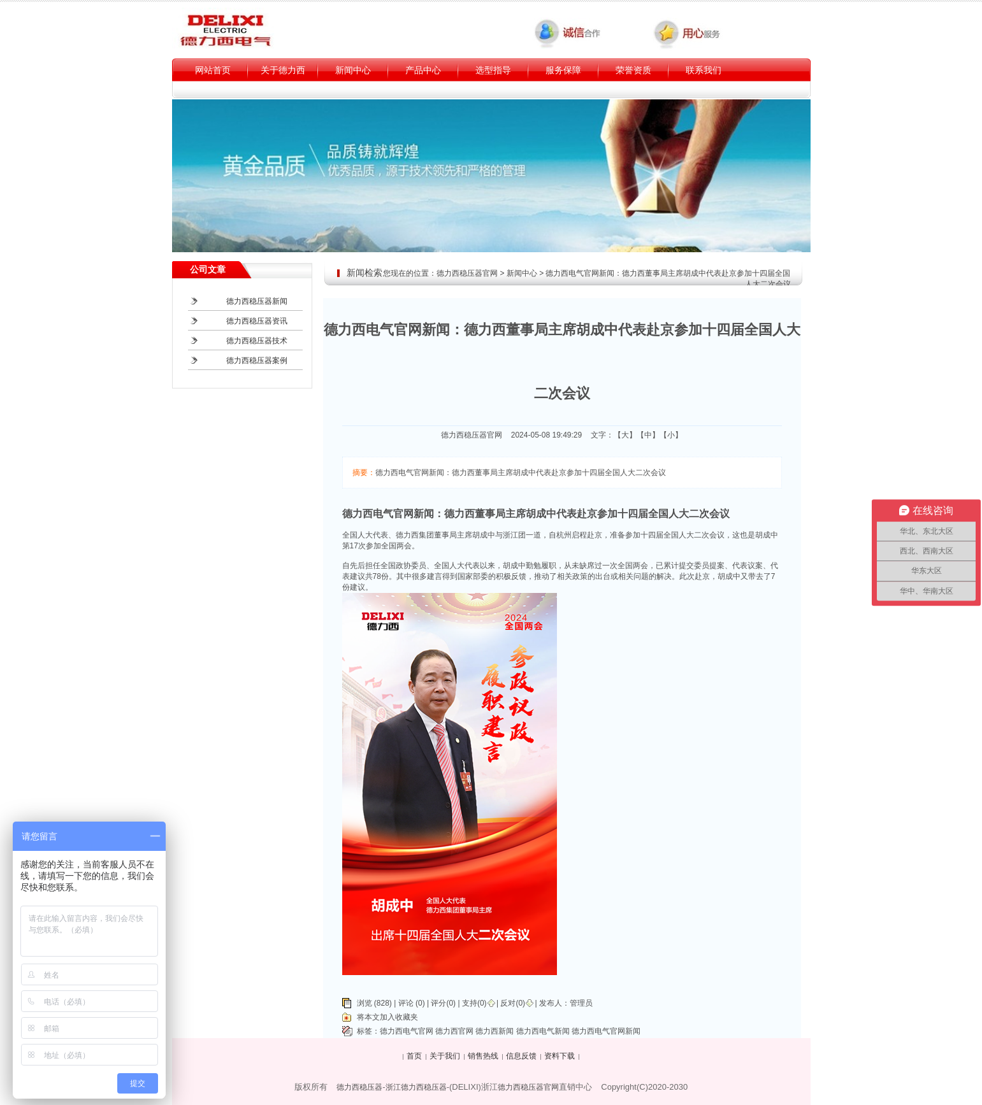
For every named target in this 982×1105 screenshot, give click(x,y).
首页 (414, 1056)
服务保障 (563, 70)
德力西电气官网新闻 (606, 1031)
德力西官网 (454, 1031)
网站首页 (213, 70)
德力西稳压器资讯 (256, 321)
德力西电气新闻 (543, 1031)
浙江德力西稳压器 (416, 1087)
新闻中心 (353, 70)
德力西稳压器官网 (467, 273)
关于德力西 (283, 70)
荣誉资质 (633, 70)
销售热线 (483, 1056)
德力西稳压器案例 (256, 360)
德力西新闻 (494, 1031)
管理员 (581, 1003)
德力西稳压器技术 (256, 340)
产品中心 (423, 70)
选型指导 (493, 70)
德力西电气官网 (406, 1031)
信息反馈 (521, 1056)
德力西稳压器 (359, 1087)
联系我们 (703, 70)
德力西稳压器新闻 (256, 301)
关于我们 (445, 1056)
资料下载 (559, 1056)
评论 (406, 1003)
